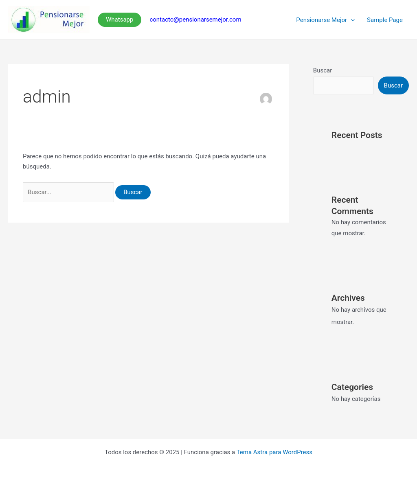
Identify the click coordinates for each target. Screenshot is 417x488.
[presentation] (351, 20)
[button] (119, 20)
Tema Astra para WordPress (274, 452)
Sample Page (385, 20)
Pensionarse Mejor (325, 20)
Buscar (322, 70)
